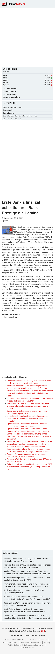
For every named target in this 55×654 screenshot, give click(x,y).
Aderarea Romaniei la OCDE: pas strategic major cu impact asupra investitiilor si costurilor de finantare (27, 566)
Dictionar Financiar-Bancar (27, 107)
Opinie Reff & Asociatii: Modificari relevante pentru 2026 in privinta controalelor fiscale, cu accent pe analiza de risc (29, 466)
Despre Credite (27, 110)
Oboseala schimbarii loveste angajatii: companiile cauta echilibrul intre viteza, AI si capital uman (26, 560)
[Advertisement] (27, 37)
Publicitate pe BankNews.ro (31, 642)
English (27, 635)
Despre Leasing (27, 113)
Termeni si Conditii (27, 648)
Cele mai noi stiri (16, 635)
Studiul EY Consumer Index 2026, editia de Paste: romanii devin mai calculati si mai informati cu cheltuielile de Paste (30, 393)
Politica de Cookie (14, 645)
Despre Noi (43, 640)
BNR (43, 631)
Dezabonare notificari (10, 642)
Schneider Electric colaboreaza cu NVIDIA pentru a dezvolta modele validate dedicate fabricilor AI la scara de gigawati (29, 436)
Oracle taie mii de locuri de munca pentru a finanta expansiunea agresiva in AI (24, 591)
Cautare (42, 635)
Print (5, 221)
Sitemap (47, 642)
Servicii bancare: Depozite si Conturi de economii (27, 116)
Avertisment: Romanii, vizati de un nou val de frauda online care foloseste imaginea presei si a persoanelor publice (28, 406)
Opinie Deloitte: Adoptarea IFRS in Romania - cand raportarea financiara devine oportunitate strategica (24, 610)
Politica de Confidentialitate (34, 645)
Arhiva (34, 635)
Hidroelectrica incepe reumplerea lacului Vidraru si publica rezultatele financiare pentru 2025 (27, 579)
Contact (33, 640)
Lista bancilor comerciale (27, 119)
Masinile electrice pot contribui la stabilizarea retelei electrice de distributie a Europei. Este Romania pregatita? (27, 418)
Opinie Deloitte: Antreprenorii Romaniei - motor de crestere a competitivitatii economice (27, 604)
